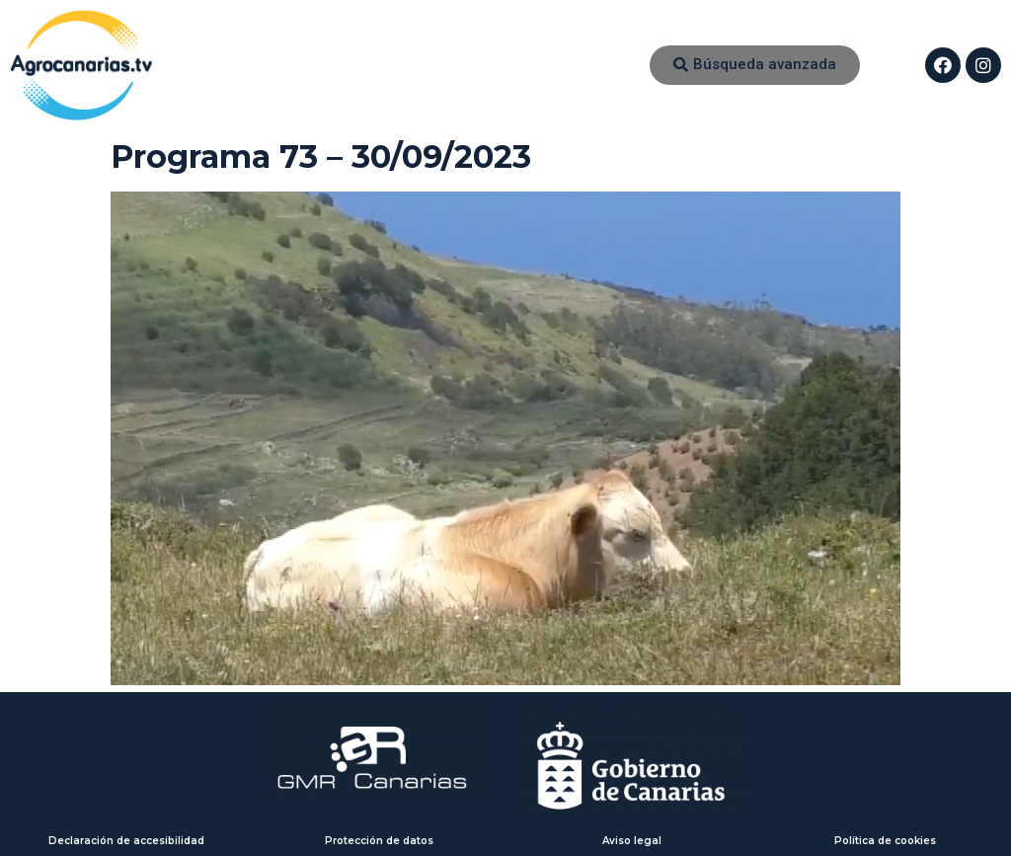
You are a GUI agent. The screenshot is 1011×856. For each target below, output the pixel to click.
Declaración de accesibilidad (126, 840)
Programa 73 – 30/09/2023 (321, 156)
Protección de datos (379, 840)
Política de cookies (885, 840)
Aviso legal (631, 840)
